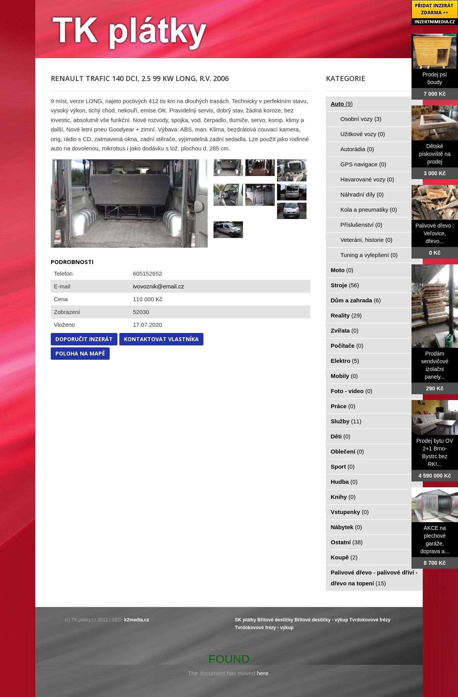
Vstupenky (350, 512)
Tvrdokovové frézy (370, 620)
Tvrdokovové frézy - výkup (264, 627)
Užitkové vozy (363, 134)
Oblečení (347, 451)
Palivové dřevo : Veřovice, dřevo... (434, 233)
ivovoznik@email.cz (158, 286)
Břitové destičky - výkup (321, 620)
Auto (342, 103)
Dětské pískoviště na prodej (435, 154)
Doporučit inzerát (84, 339)
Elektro (345, 360)
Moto (342, 270)
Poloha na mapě (80, 353)
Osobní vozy (361, 119)
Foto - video (352, 391)
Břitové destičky (275, 620)
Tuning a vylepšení (369, 255)
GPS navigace (363, 164)
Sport (343, 466)
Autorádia (357, 149)
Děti (341, 436)
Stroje (345, 285)
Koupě (344, 557)
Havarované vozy (367, 179)
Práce (343, 406)
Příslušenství (361, 224)
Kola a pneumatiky (369, 209)
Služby (346, 421)
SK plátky (245, 620)
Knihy (343, 496)
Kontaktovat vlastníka (161, 339)
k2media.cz (136, 620)
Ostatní (347, 542)
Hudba (344, 481)
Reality (346, 315)
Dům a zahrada (356, 300)
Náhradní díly (362, 194)
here (263, 673)
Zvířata (345, 330)
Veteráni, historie (367, 239)
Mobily (344, 376)
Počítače (347, 345)
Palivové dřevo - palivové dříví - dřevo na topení (374, 578)
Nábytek (346, 527)
